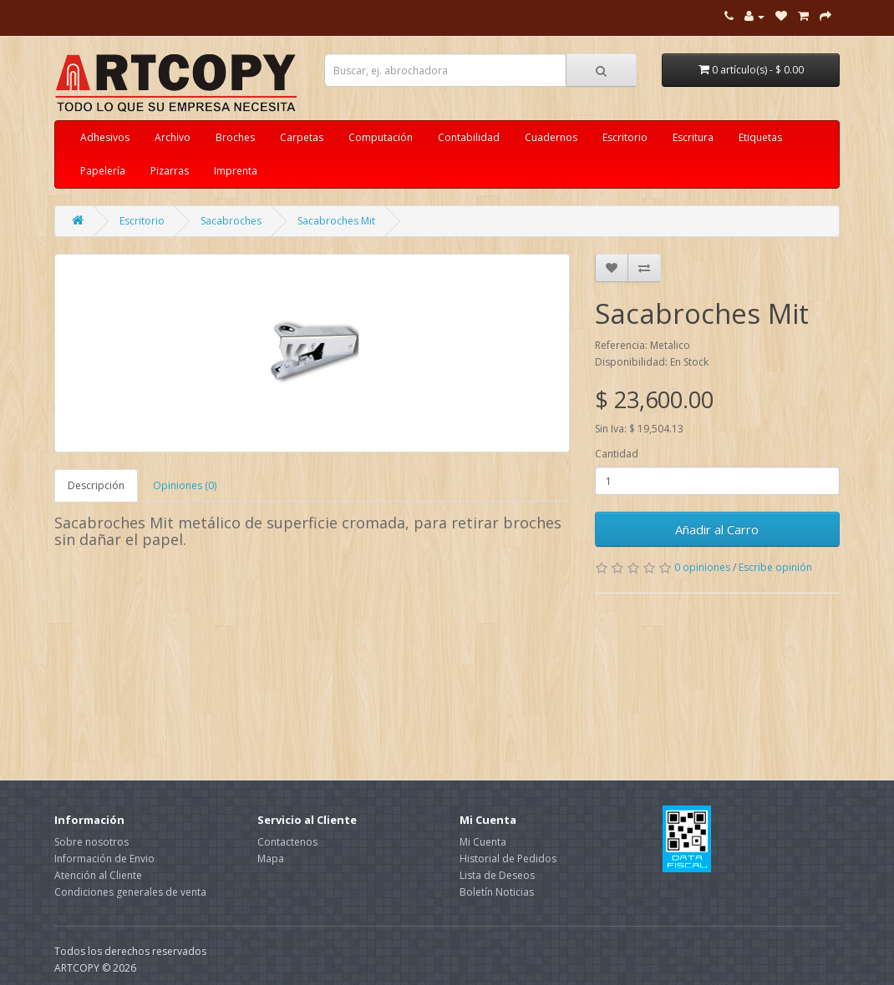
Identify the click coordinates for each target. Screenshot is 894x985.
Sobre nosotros (91, 842)
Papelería (102, 171)
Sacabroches (231, 221)
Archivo (172, 137)
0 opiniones (702, 567)
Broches (235, 137)
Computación (380, 137)
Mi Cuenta (483, 842)
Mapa (270, 858)
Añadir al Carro (717, 529)
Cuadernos (551, 137)
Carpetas (301, 137)
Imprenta (235, 171)
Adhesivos (105, 137)
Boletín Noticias (497, 892)
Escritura (693, 137)
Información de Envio (104, 858)
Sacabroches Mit (336, 221)
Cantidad (616, 454)
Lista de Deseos (497, 875)
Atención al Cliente (98, 875)
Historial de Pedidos (508, 858)
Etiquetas (760, 137)
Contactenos (287, 842)
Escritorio (625, 137)
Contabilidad (469, 137)
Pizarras (169, 171)
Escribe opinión (775, 567)
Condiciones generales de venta (130, 892)
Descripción (96, 485)
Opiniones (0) (184, 485)
